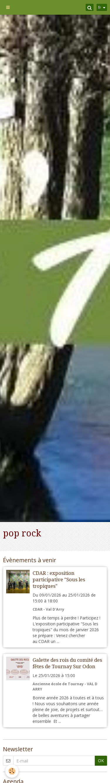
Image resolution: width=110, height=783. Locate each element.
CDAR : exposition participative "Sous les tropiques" (59, 579)
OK (101, 760)
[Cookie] (11, 771)
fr (99, 7)
